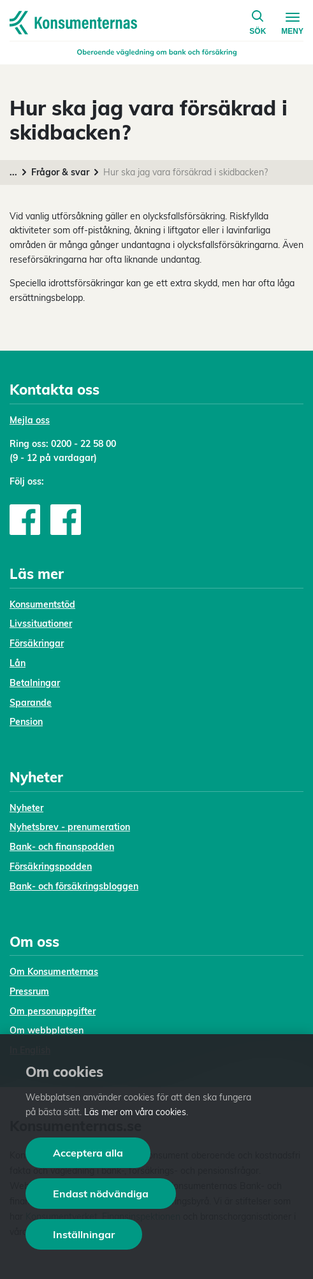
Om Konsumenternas (54, 971)
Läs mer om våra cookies (135, 1112)
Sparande (31, 702)
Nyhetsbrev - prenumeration (70, 827)
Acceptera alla (88, 1152)
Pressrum (29, 991)
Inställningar (84, 1234)
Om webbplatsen (47, 1030)
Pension (26, 721)
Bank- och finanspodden (62, 846)
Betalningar (35, 683)
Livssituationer (41, 623)
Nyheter (26, 808)
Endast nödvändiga (101, 1193)
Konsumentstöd (42, 604)
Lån (17, 663)
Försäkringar (37, 643)
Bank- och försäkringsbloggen (74, 886)
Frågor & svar (60, 172)
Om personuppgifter (53, 1011)
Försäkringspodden (51, 866)
